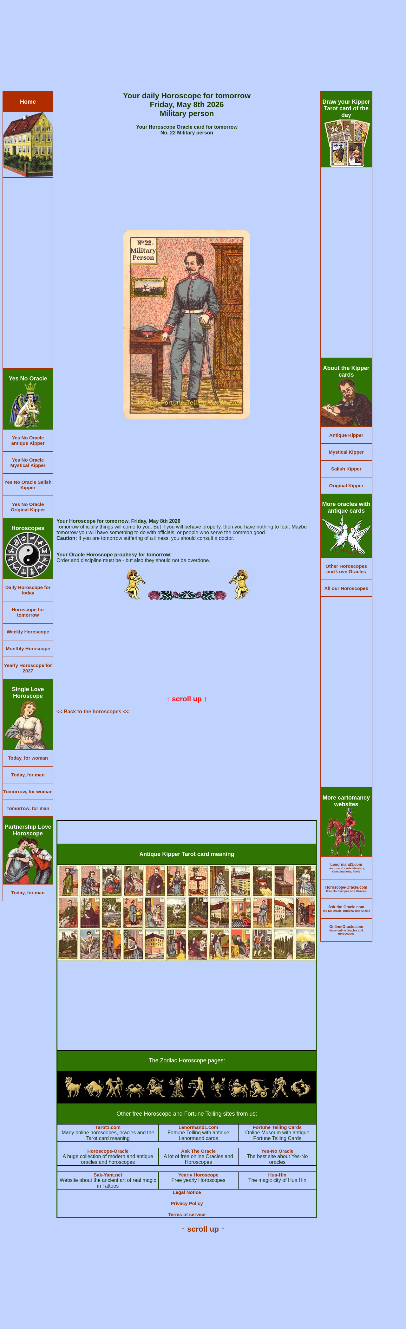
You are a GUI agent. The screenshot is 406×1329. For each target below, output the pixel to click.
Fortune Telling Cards (277, 1127)
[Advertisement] (193, 47)
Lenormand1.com (198, 1127)
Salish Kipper (346, 468)
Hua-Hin (277, 1174)
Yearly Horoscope (198, 1174)
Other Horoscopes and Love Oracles (346, 568)
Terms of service (187, 1214)
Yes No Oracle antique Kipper (27, 440)
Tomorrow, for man (28, 808)
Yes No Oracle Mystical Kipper (28, 462)
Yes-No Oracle (277, 1151)
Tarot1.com (108, 1127)
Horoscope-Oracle (107, 1151)
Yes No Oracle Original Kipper (28, 507)
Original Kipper (346, 485)
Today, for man (27, 774)
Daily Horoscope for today (28, 590)
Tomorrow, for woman (28, 791)
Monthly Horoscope (28, 648)
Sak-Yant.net (108, 1174)
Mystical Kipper (346, 452)
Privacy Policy (187, 1203)
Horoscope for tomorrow (28, 612)
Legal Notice (187, 1192)
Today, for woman (28, 758)
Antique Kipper (346, 435)
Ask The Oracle (198, 1151)
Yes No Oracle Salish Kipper (27, 484)
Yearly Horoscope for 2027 (28, 668)
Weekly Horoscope (28, 631)
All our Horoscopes (346, 588)
